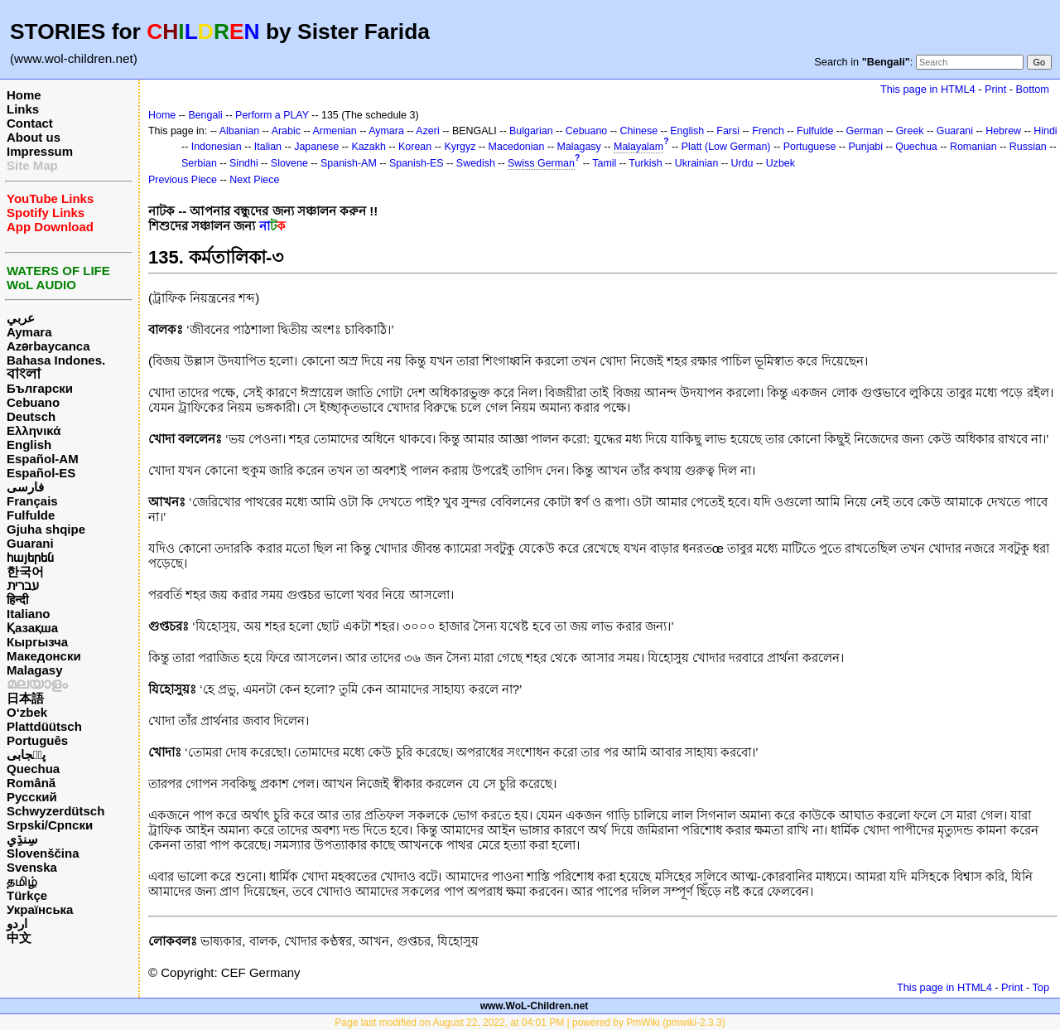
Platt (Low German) (726, 146)
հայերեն (30, 557)
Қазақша (32, 628)
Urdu (742, 163)
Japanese (316, 146)
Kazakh (368, 146)
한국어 (25, 571)
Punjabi (866, 146)
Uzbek (780, 163)
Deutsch (31, 416)
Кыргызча (37, 642)
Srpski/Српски (50, 825)
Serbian (199, 163)
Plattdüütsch (44, 726)
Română (31, 783)
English (29, 445)
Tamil (604, 163)
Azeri (427, 131)
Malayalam (638, 146)
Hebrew (1003, 131)
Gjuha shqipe (46, 529)
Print (995, 89)
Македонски (44, 656)
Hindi (1045, 131)
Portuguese (809, 146)
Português (37, 740)
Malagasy (35, 670)
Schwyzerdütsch (55, 811)
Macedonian (517, 146)
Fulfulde (31, 515)
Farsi (728, 131)
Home (24, 95)
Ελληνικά (33, 430)
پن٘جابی (26, 754)
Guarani (30, 543)
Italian (268, 146)
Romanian (973, 146)
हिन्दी (17, 599)
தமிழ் (22, 881)
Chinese (638, 131)
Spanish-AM (348, 163)
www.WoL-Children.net (534, 1006)
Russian (1028, 146)
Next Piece (254, 180)
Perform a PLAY (272, 115)
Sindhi (243, 163)
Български (40, 388)
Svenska (32, 867)
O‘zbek (27, 712)
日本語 (25, 698)
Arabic (286, 131)
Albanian (239, 131)
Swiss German (541, 163)
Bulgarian (531, 131)
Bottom (1032, 89)
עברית (23, 585)
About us (33, 137)
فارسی (25, 487)
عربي (21, 318)
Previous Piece (182, 180)
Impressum (40, 151)
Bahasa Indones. (56, 360)
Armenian (334, 131)
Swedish (475, 163)
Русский (32, 797)
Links (23, 109)
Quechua (33, 769)
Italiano (29, 614)
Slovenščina (43, 853)
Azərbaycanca (48, 346)
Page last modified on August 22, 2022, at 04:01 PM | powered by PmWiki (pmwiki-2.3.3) (530, 1022)
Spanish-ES (416, 163)
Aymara (29, 332)
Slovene (289, 163)
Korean (414, 146)
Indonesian (216, 146)
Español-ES (41, 473)
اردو (17, 923)
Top (1040, 987)
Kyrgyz (459, 146)
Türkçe (27, 895)
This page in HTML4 (928, 89)
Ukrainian (697, 163)
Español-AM (43, 459)
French (768, 131)
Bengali (205, 115)
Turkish (645, 163)
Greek (910, 131)
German (865, 131)
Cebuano (33, 402)
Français (32, 501)
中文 (19, 938)
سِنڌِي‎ (22, 839)
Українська (40, 909)
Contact (30, 123)
